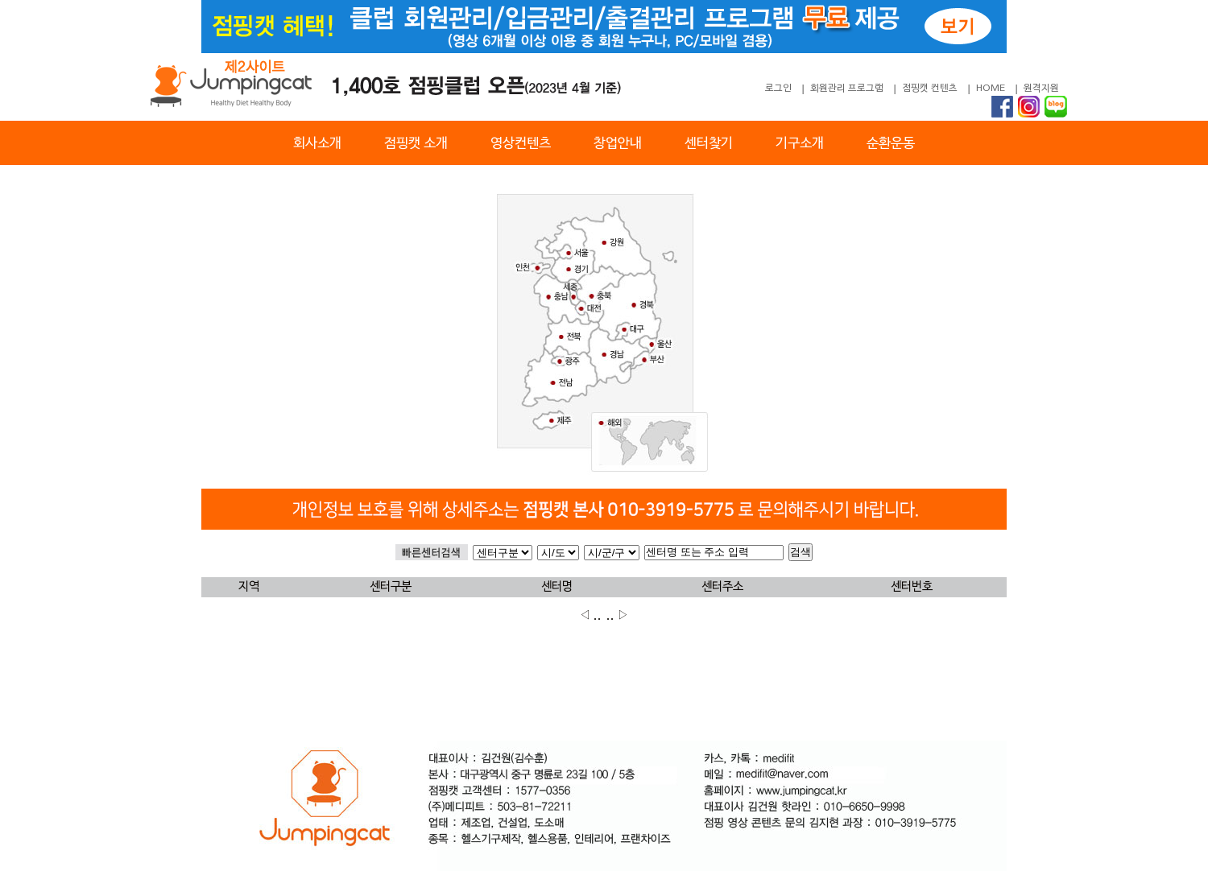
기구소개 (800, 143)
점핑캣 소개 (416, 143)
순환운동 (891, 143)
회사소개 (317, 143)
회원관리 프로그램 (846, 88)
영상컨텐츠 (520, 143)
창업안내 (618, 143)
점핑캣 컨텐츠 (930, 88)
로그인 (778, 88)
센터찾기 (709, 143)
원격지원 (1041, 88)
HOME (990, 88)
